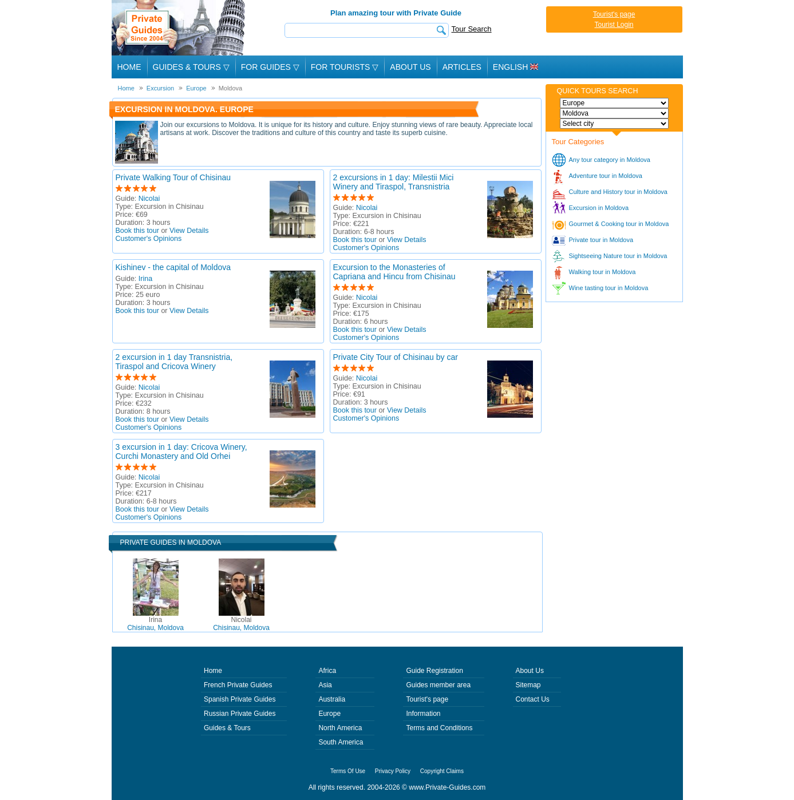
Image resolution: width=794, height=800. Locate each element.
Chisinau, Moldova (155, 624)
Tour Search (472, 29)
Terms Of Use (347, 771)
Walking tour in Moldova (602, 271)
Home (129, 67)
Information (423, 714)
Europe (329, 714)
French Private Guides (238, 685)
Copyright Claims (442, 771)
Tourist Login (613, 25)
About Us (410, 67)
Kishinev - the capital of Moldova (173, 267)
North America (340, 728)
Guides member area (438, 685)
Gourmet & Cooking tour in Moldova (619, 223)
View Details (189, 231)
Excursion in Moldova (599, 207)
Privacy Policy (392, 771)
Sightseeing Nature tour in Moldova (618, 255)
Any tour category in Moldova (609, 159)
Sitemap (528, 685)
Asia (324, 685)
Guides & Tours (227, 728)
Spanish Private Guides (239, 699)
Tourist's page (614, 14)
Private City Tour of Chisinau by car (395, 357)
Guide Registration (434, 671)
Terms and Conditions (439, 728)
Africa (327, 671)
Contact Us (533, 699)
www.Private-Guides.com (447, 787)
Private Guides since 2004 (179, 28)
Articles (462, 67)
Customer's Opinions (149, 239)
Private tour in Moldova (601, 239)
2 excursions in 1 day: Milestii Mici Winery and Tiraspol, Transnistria (393, 182)
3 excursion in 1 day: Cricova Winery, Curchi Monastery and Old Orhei (181, 451)
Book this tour (137, 231)
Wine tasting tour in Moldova (609, 287)
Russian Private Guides (239, 714)
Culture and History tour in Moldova (618, 191)
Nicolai (149, 199)
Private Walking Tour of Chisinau (173, 177)
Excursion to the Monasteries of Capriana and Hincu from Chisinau (394, 272)
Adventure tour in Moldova (605, 175)
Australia (331, 699)
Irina (145, 279)
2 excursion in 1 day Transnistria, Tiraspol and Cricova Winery (174, 362)
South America (340, 742)
